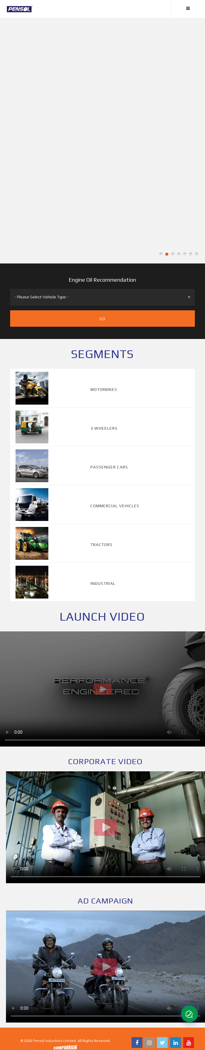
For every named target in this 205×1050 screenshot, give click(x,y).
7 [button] (196, 254)
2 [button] (167, 254)
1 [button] (161, 254)
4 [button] (179, 254)
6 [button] (190, 254)
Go (102, 318)
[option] (102, 140)
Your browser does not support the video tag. (102, 689)
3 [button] (173, 254)
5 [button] (185, 254)
